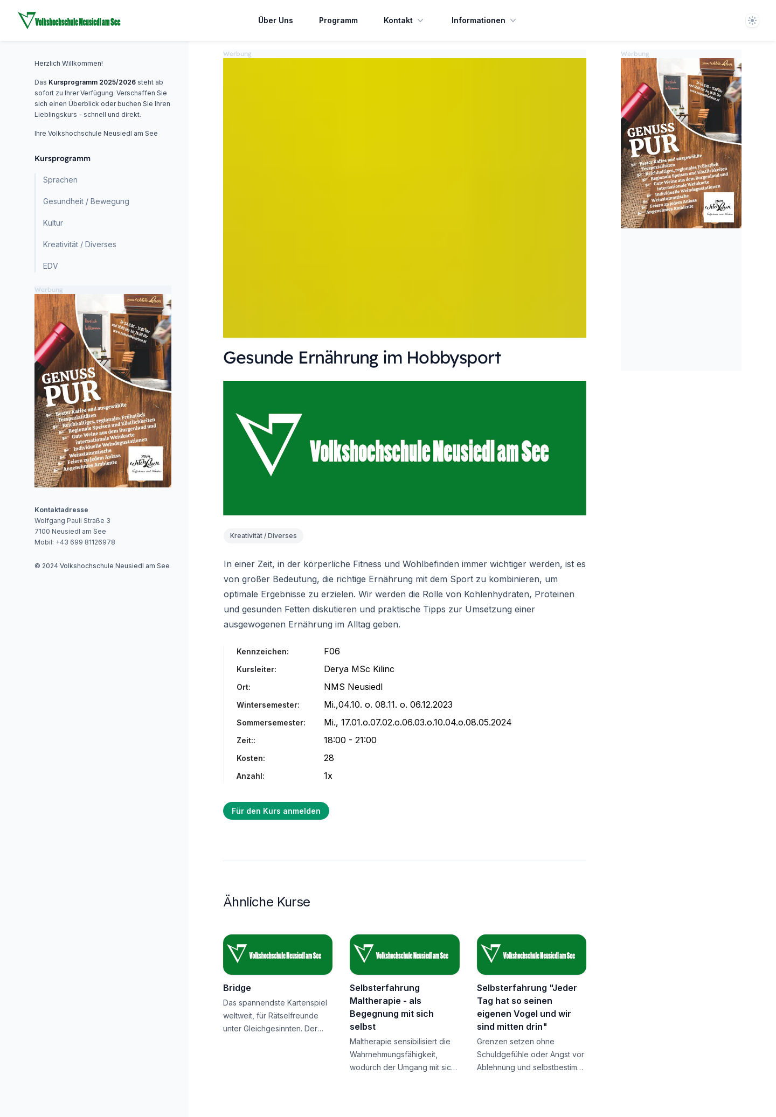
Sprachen (60, 179)
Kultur (53, 222)
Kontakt (405, 20)
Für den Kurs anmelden (276, 810)
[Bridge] (277, 954)
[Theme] (752, 20)
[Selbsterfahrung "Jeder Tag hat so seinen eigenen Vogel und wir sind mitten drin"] (531, 954)
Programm (338, 20)
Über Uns (275, 20)
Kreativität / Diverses (79, 244)
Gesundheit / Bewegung (86, 201)
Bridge (237, 987)
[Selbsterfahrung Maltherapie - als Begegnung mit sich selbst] (404, 954)
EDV (50, 265)
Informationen (485, 20)
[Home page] (69, 20)
